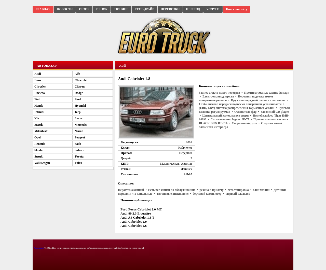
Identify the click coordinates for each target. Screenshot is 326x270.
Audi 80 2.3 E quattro (135, 213)
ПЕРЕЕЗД (193, 9)
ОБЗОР (84, 9)
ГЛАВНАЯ (43, 9)
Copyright (39, 248)
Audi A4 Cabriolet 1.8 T (137, 217)
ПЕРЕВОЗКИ (170, 9)
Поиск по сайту (236, 9)
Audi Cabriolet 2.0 (133, 221)
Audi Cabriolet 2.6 (133, 226)
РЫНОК (101, 9)
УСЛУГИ (213, 9)
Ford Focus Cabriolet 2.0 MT (141, 209)
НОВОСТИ (65, 9)
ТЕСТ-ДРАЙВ (144, 9)
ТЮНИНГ (121, 9)
